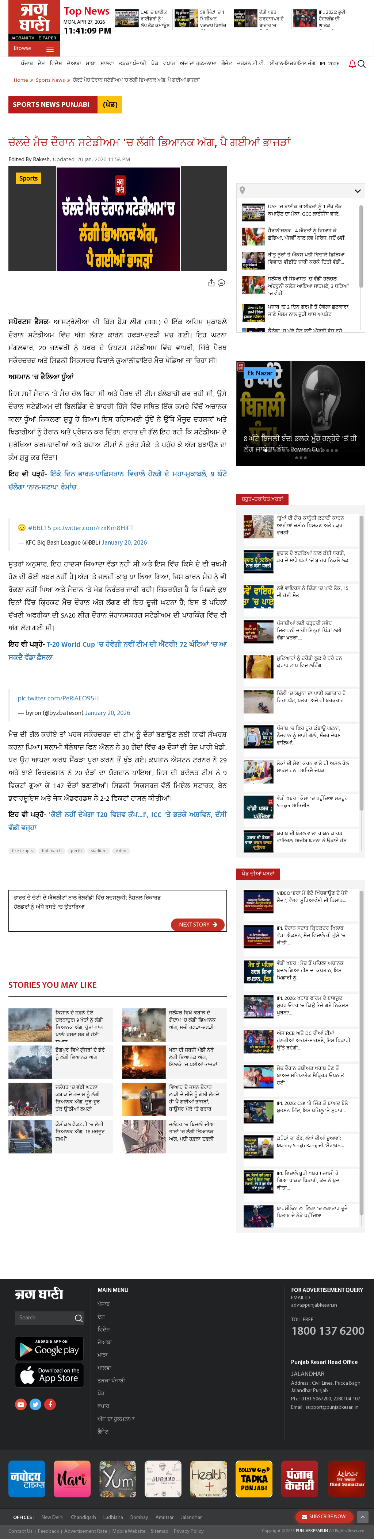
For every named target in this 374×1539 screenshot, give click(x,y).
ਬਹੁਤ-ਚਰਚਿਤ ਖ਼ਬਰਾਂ (262, 499)
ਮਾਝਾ (91, 63)
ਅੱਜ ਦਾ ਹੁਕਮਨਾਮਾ (198, 63)
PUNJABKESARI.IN (312, 1531)
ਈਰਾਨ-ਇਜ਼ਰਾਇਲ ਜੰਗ (292, 63)
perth (76, 851)
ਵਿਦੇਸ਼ (56, 63)
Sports (28, 178)
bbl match (52, 851)
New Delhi (53, 1517)
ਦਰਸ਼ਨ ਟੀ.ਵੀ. (251, 63)
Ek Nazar (259, 373)
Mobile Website (128, 1531)
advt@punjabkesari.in (314, 1305)
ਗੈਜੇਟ (226, 63)
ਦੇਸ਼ (41, 63)
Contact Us (20, 1531)
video (121, 851)
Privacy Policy (189, 1531)
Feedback (48, 1531)
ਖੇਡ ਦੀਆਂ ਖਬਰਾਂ (258, 874)
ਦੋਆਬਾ (74, 63)
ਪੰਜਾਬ (27, 63)
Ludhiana (113, 1517)
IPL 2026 (330, 63)
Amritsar (164, 1517)
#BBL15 (39, 528)
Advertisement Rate (85, 1531)
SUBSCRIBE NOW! (324, 1517)
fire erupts (22, 851)
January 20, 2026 (124, 543)
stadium (99, 851)
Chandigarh (83, 1517)
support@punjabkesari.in (332, 1407)
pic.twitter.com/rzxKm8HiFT (93, 528)
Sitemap (159, 1531)
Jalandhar (191, 1517)
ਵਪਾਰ (169, 63)
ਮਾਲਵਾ (107, 63)
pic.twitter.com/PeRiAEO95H (58, 698)
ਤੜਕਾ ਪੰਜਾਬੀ (132, 63)
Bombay (139, 1517)
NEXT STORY (198, 924)
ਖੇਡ (155, 63)
